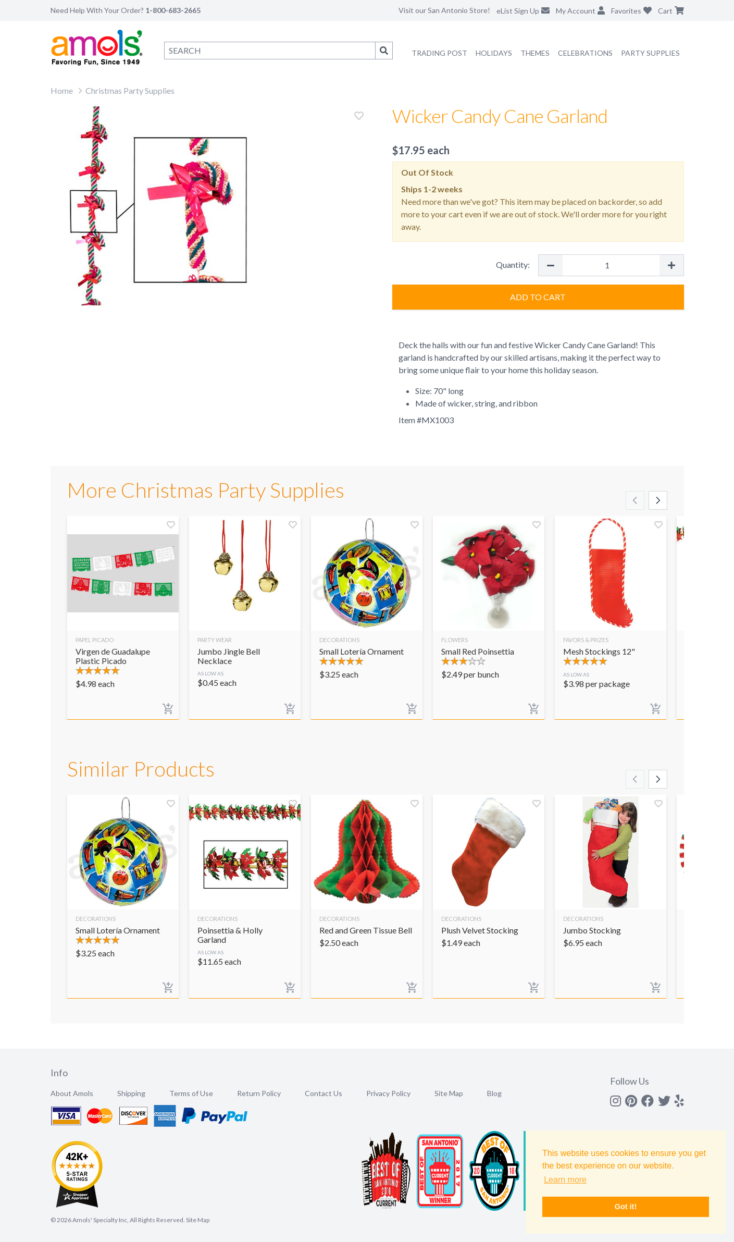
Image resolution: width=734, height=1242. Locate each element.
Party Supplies (650, 52)
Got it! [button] (626, 1206)
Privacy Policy (388, 1093)
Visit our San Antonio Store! (444, 10)
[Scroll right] (658, 500)
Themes (535, 52)
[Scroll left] (635, 500)
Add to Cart (538, 297)
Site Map (448, 1093)
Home (62, 90)
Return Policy (259, 1093)
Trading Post (439, 52)
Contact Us (323, 1093)
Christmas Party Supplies (130, 90)
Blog (494, 1093)
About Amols (72, 1093)
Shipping (131, 1093)
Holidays (494, 52)
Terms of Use (191, 1093)
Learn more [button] (565, 1179)
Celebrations (585, 52)
